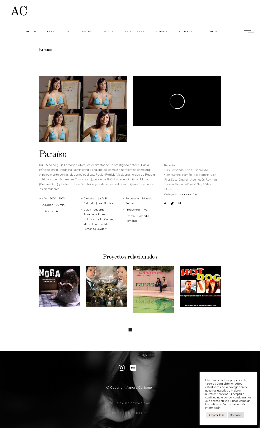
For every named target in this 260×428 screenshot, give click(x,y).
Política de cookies (130, 413)
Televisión (187, 194)
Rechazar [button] (236, 414)
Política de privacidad (130, 403)
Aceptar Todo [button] (217, 414)
